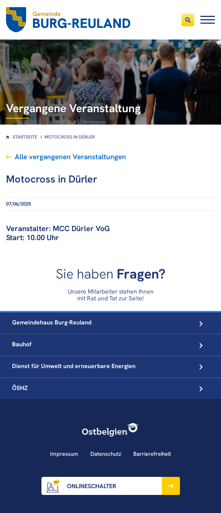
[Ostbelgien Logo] (110, 430)
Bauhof (107, 344)
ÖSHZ (107, 388)
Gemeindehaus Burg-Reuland (107, 322)
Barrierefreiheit (152, 454)
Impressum (64, 454)
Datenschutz (105, 454)
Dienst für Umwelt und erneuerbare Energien (107, 366)
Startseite (24, 137)
